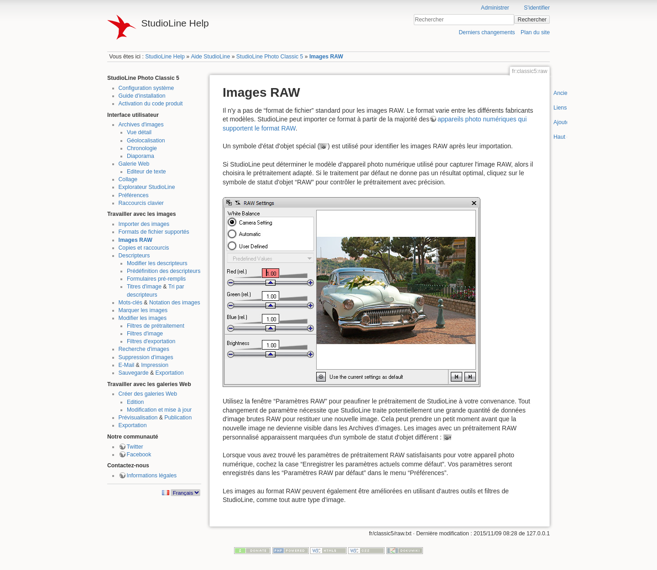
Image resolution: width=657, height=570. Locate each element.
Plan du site (535, 32)
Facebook (139, 454)
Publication (178, 417)
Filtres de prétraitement (155, 326)
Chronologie (142, 148)
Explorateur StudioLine (147, 187)
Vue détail (139, 132)
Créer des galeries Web (148, 394)
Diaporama (140, 156)
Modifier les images (143, 318)
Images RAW (326, 56)
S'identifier (537, 8)
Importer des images (144, 224)
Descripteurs (134, 255)
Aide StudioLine (210, 56)
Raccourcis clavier (141, 203)
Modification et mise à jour (159, 410)
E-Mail (127, 365)
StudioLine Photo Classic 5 (269, 56)
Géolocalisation (146, 140)
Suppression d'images (146, 357)
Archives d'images (141, 124)
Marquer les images (143, 310)
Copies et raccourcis (144, 248)
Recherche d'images (144, 349)
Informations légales (152, 475)
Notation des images (174, 302)
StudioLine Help (165, 56)
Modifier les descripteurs (157, 263)
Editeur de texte (146, 171)
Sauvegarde (134, 373)
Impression (154, 365)
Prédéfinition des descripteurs (163, 271)
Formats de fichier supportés (154, 232)
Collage (128, 179)
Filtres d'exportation (151, 341)
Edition (135, 402)
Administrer (495, 8)
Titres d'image (144, 286)
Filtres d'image (145, 333)
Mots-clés (130, 302)
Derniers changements (487, 32)
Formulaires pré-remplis (156, 279)
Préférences (134, 195)
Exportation (170, 373)
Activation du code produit (151, 103)
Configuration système (146, 88)
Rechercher (532, 19)
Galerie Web (134, 164)
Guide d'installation (142, 96)
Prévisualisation (138, 417)
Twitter (135, 447)
